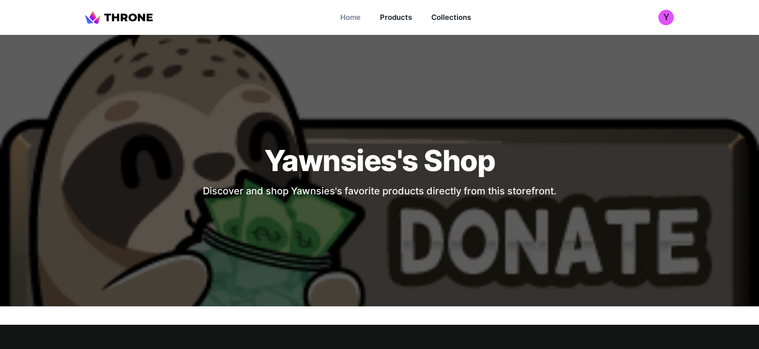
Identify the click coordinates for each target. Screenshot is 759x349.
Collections (451, 17)
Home (350, 17)
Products (396, 17)
